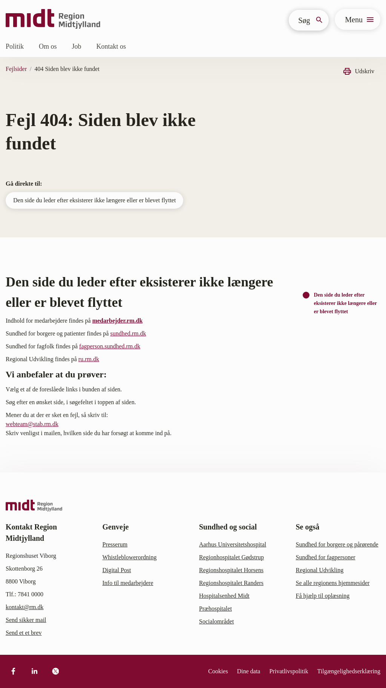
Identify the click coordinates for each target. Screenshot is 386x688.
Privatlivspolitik (288, 671)
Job (76, 46)
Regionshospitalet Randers (231, 583)
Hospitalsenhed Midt (224, 596)
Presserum (115, 544)
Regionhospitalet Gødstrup (231, 557)
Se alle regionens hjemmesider (333, 583)
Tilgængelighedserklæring (348, 671)
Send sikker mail (26, 620)
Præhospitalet (215, 608)
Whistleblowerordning (130, 557)
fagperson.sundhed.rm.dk (109, 346)
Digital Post (117, 570)
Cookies (218, 671)
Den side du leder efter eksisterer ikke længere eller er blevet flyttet (94, 200)
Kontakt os (111, 46)
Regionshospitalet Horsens (231, 570)
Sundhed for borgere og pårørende (337, 544)
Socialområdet (216, 621)
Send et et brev (24, 633)
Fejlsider (16, 69)
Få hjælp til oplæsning (323, 596)
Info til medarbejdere (128, 583)
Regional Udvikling (320, 570)
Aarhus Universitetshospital (232, 544)
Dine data (248, 671)
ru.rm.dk (88, 359)
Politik (15, 46)
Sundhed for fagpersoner (325, 557)
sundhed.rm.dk (128, 333)
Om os (48, 46)
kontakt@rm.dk (25, 607)
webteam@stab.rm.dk (32, 424)
